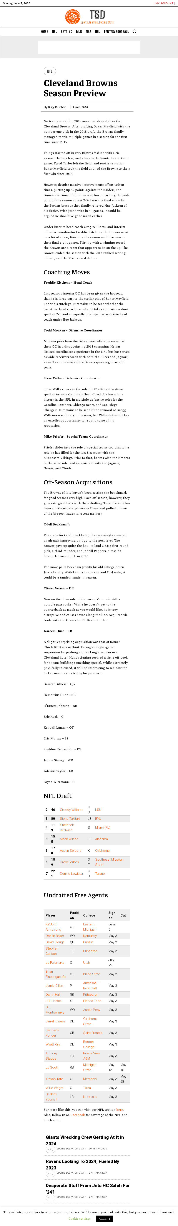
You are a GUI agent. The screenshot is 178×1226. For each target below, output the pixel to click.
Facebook (78, 1114)
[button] (134, 31)
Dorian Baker (55, 936)
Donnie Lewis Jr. (72, 874)
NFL (50, 71)
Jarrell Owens (55, 1021)
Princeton (90, 951)
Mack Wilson (69, 839)
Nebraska (90, 1097)
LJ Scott (52, 1067)
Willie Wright (54, 1088)
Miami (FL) (102, 828)
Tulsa (87, 1088)
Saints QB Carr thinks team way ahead (78, 1187)
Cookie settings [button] (79, 1218)
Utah (86, 963)
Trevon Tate (54, 1079)
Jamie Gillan (54, 986)
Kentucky (90, 936)
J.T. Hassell (54, 1001)
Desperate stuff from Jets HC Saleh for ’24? (83, 1170)
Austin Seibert (70, 851)
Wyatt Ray (53, 1044)
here (119, 1109)
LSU (98, 810)
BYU (98, 819)
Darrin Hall (53, 995)
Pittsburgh (90, 995)
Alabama (101, 839)
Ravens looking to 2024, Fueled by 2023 (79, 1153)
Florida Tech (92, 1001)
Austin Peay (91, 1010)
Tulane (100, 874)
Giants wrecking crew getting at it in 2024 (81, 1137)
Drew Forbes (69, 862)
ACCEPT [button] (104, 1219)
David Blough (55, 942)
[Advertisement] (89, 47)
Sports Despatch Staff (72, 1141)
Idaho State (91, 974)
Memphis (90, 1079)
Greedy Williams (71, 810)
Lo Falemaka (55, 963)
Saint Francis (92, 1033)
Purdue (88, 942)
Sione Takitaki (70, 819)
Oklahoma (102, 851)
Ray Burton (57, 107)
